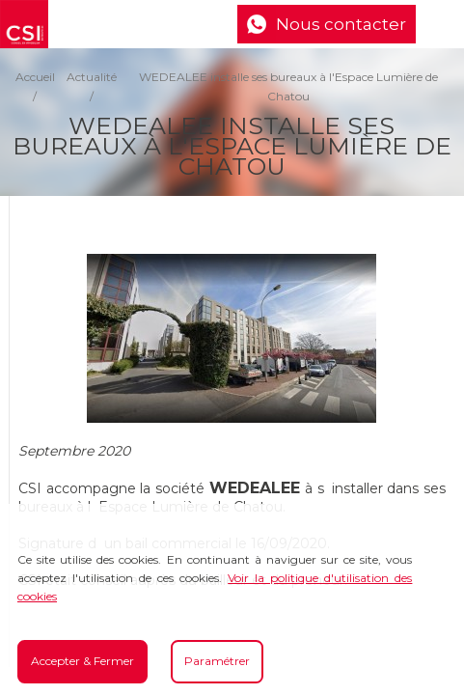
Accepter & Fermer (82, 660)
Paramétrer (217, 660)
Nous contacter (341, 24)
